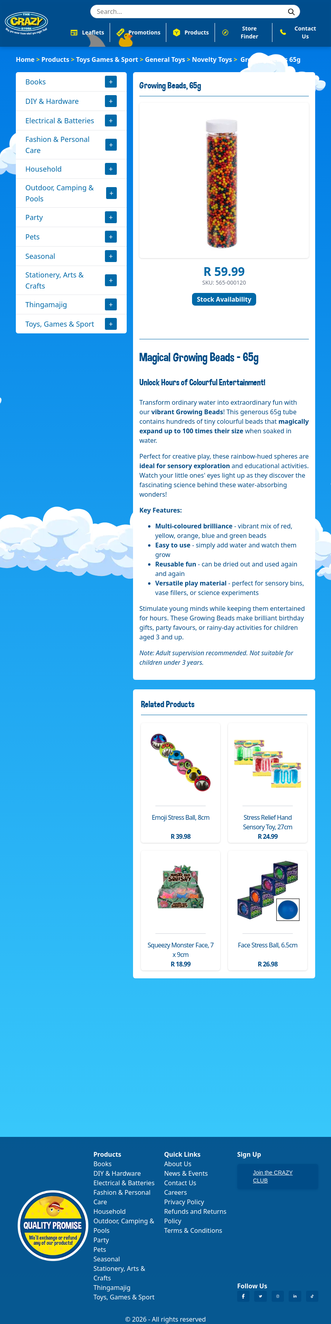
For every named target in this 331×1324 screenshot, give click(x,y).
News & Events (186, 1173)
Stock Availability (224, 299)
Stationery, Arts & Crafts (54, 280)
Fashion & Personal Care (57, 144)
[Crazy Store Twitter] (260, 1296)
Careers (175, 1192)
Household (43, 169)
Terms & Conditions (193, 1230)
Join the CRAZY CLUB (273, 1176)
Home (25, 59)
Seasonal (40, 256)
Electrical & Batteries (59, 120)
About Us (177, 1163)
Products (56, 59)
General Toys (165, 59)
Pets (32, 236)
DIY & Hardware (52, 101)
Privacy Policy (184, 1202)
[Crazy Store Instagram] (278, 1296)
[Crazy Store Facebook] (243, 1296)
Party (34, 217)
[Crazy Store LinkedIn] (295, 1296)
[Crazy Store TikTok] (312, 1296)
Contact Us (180, 1183)
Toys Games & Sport (107, 59)
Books (35, 81)
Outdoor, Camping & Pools (59, 193)
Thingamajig (46, 304)
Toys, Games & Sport (59, 324)
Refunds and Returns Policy (195, 1216)
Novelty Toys (212, 59)
